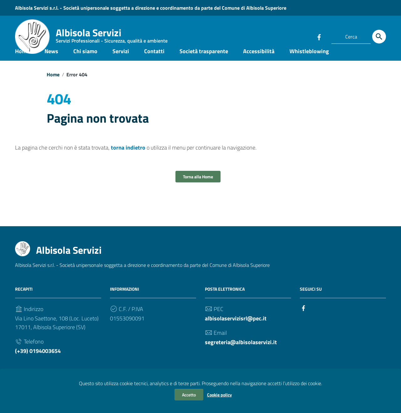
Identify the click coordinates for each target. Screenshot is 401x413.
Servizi (120, 60)
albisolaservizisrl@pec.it (236, 328)
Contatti (154, 60)
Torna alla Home (198, 186)
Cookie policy (219, 394)
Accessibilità (258, 60)
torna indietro (128, 157)
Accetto (189, 394)
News (51, 60)
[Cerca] (379, 36)
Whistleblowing (309, 60)
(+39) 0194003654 (38, 360)
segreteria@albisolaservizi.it (241, 352)
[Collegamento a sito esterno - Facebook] (319, 36)
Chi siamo (85, 60)
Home (22, 60)
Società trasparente (204, 60)
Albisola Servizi (112, 36)
